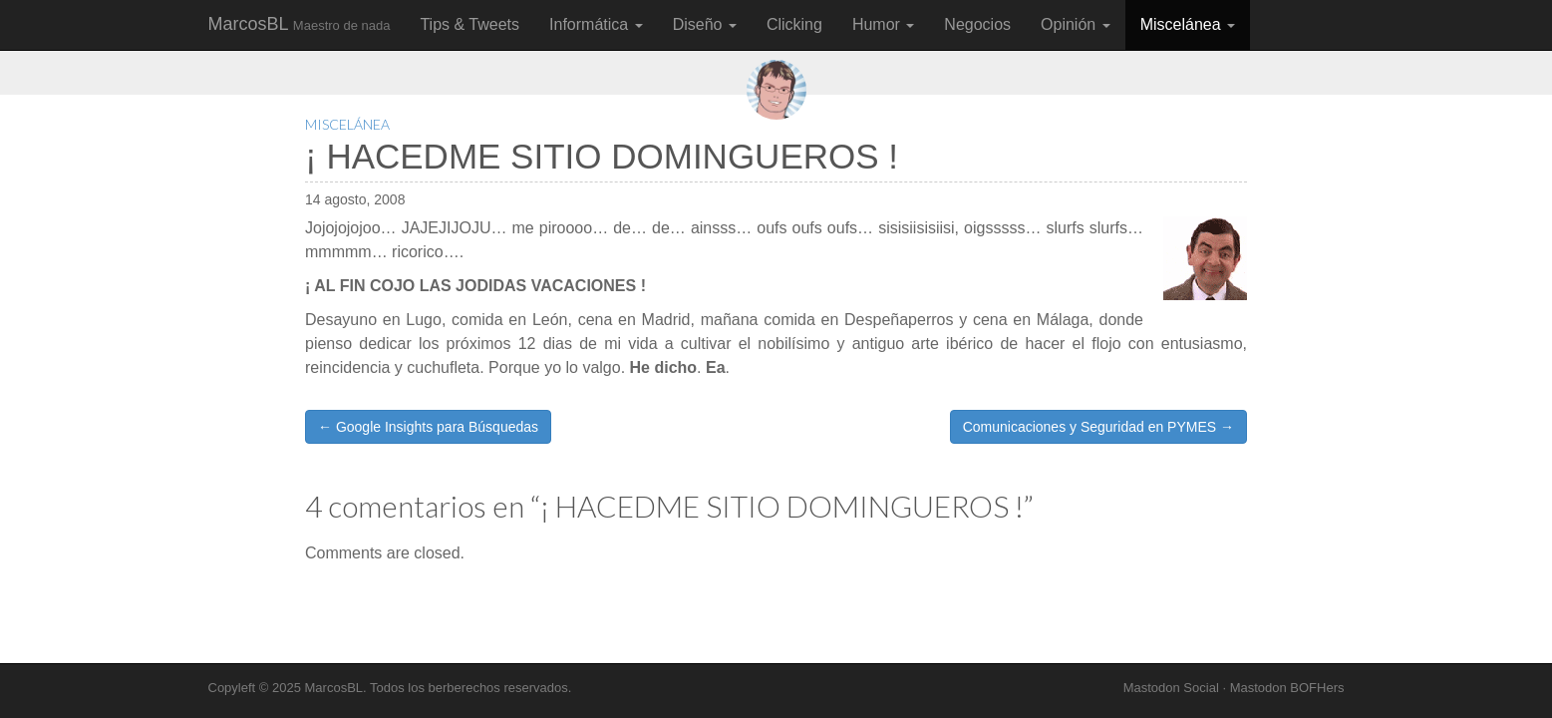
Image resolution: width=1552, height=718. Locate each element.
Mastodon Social (1171, 687)
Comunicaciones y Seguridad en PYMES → (1098, 427)
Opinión (1075, 24)
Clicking (794, 24)
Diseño (705, 24)
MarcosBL (299, 24)
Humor (883, 24)
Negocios (977, 24)
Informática (596, 24)
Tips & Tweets (469, 24)
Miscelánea (1187, 24)
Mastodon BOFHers (1287, 687)
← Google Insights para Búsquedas (428, 427)
